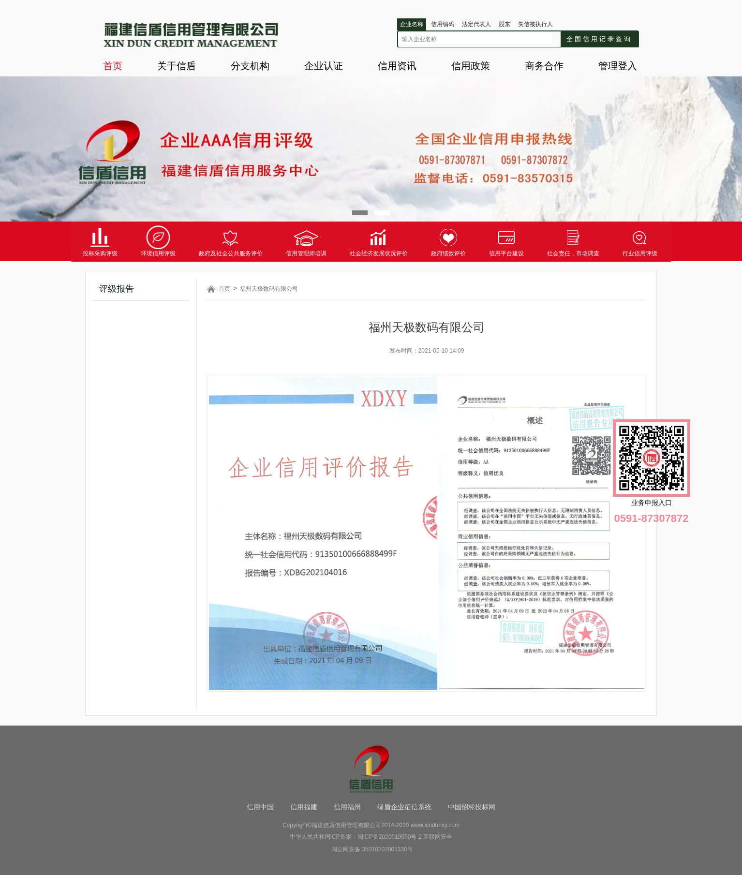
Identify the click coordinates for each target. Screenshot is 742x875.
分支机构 (250, 65)
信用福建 (303, 807)
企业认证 (323, 65)
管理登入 (617, 65)
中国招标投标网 (471, 807)
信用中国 (260, 807)
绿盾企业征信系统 (404, 807)
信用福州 (347, 807)
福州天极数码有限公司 (269, 288)
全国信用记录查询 (599, 39)
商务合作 (544, 65)
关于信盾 (176, 65)
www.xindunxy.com (435, 825)
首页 (112, 65)
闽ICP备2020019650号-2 (389, 836)
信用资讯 (397, 65)
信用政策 (470, 65)
